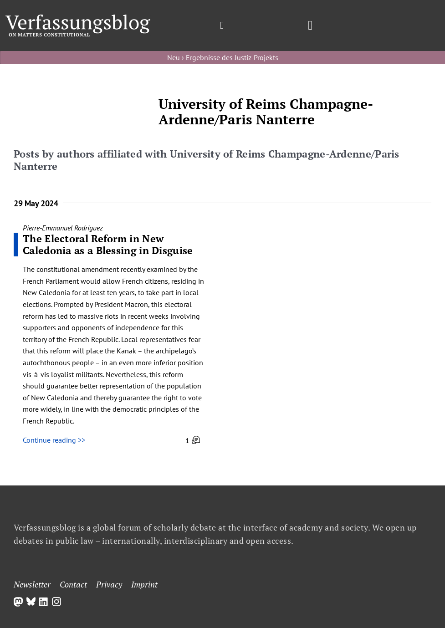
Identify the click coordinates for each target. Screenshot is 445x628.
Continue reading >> (54, 439)
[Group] (77, 18)
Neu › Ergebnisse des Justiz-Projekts (222, 57)
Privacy (109, 584)
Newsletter (32, 584)
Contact (73, 584)
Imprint (144, 584)
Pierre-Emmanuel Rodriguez (63, 227)
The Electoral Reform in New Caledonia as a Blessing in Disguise (108, 244)
